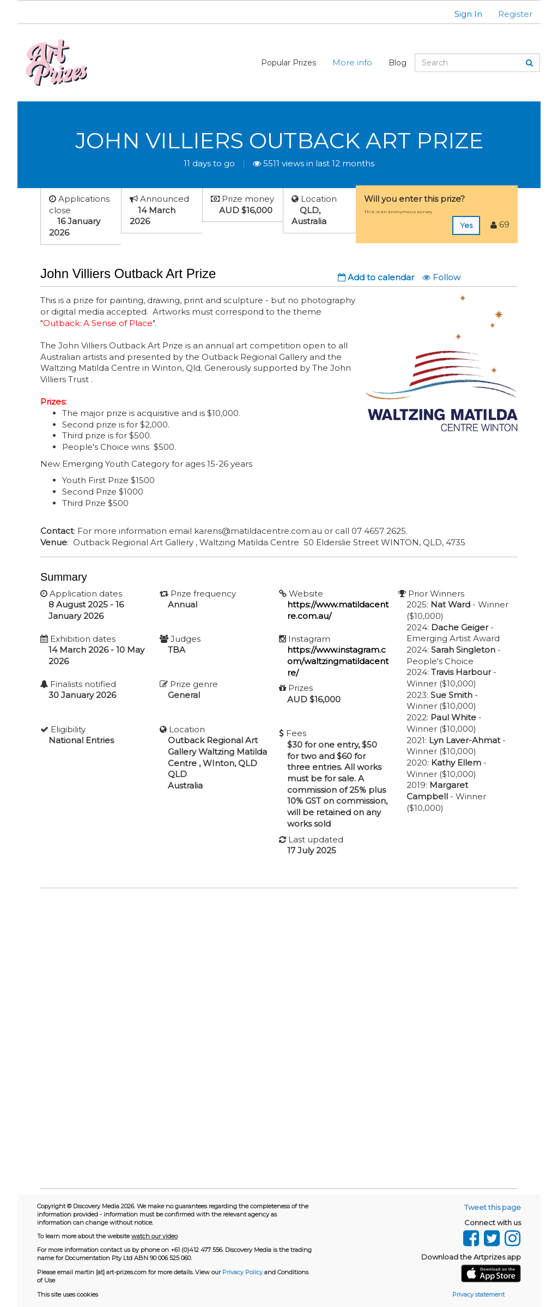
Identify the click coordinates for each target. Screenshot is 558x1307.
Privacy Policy (242, 1272)
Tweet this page (492, 1207)
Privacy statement (478, 1294)
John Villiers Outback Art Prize (279, 140)
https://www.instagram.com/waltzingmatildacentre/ (338, 661)
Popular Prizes (288, 63)
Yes (466, 225)
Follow (441, 277)
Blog (398, 63)
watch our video (154, 1236)
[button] (461, 14)
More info (352, 62)
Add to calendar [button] (376, 277)
